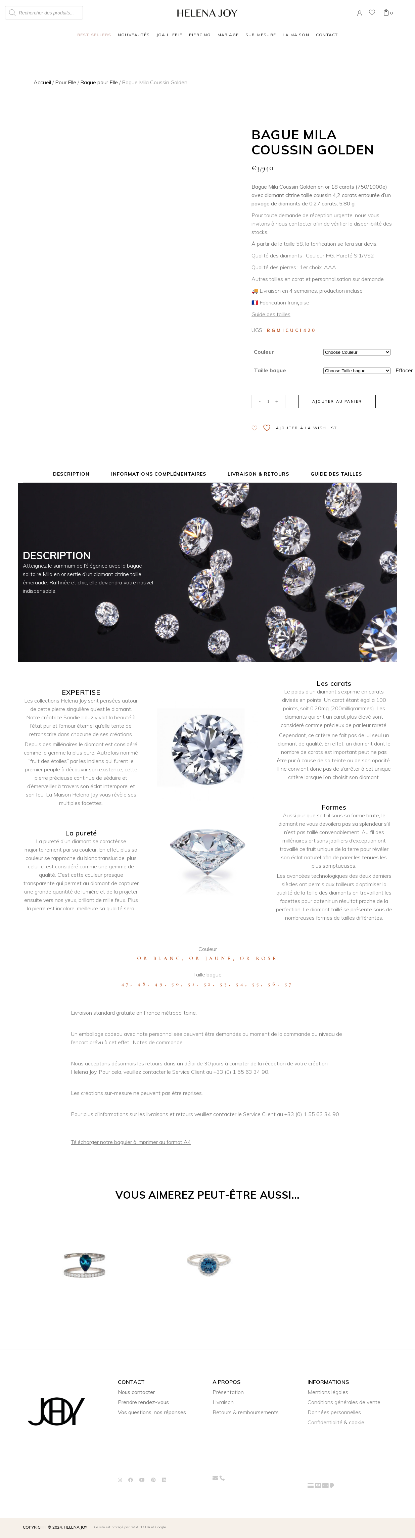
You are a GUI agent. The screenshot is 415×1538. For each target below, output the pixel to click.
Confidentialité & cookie (336, 1422)
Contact (327, 34)
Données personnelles (334, 1412)
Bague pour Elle (99, 82)
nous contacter (294, 223)
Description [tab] (71, 474)
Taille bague (270, 370)
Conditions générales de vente (344, 1402)
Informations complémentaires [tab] (158, 474)
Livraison (223, 1402)
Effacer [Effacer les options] (404, 370)
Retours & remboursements (246, 1412)
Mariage (228, 34)
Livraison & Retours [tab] (258, 474)
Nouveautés (134, 34)
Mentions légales (328, 1392)
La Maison (296, 34)
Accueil (42, 82)
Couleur (264, 351)
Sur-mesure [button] (260, 34)
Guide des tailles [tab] (336, 474)
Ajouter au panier (337, 401)
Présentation (228, 1392)
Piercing (200, 34)
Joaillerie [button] (169, 34)
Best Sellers (94, 34)
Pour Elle (65, 82)
